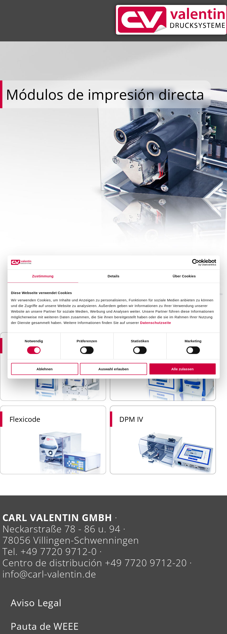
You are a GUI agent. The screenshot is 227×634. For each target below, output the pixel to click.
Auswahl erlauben (113, 369)
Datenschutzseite (155, 323)
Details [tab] (114, 276)
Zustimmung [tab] (43, 276)
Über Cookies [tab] (184, 276)
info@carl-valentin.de (49, 573)
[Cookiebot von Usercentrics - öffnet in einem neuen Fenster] (195, 262)
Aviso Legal (36, 602)
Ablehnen (45, 369)
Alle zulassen (182, 369)
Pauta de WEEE (45, 626)
